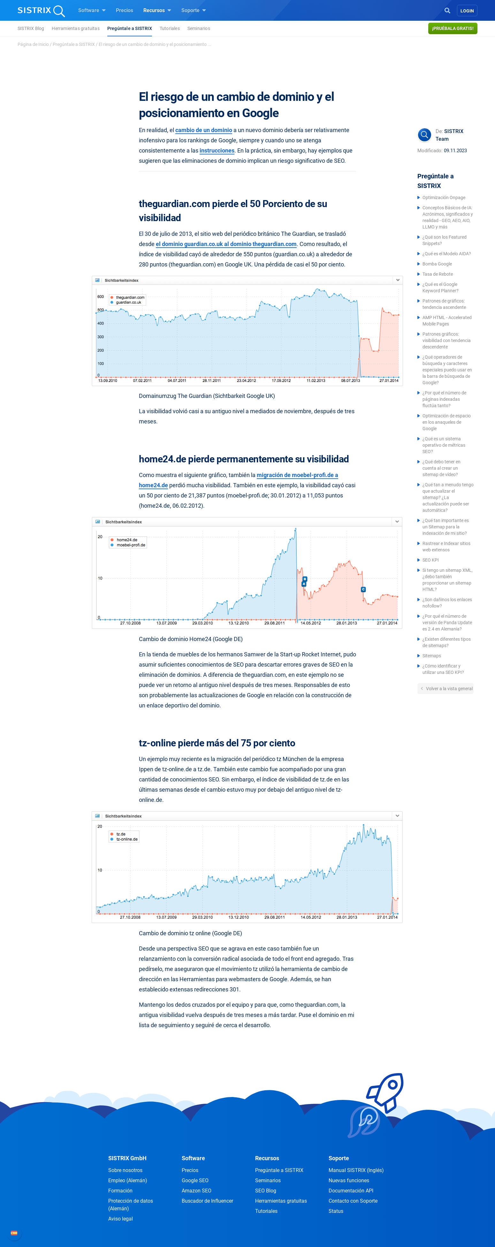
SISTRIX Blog (31, 28)
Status (336, 1211)
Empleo (127, 1180)
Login (467, 10)
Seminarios (198, 28)
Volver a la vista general (449, 688)
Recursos (157, 10)
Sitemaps (432, 655)
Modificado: (430, 150)
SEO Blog (265, 1191)
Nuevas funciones (349, 1180)
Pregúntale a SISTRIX (129, 28)
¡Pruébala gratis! (453, 28)
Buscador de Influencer (207, 1201)
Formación (120, 1191)
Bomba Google (437, 263)
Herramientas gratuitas (75, 28)
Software (92, 10)
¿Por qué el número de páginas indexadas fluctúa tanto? (444, 399)
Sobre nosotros (125, 1170)
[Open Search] (447, 10)
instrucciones (217, 150)
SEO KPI (431, 560)
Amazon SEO (196, 1191)
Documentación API (351, 1191)
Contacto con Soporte (353, 1201)
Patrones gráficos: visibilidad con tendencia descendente (447, 340)
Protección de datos (130, 1205)
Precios (124, 10)
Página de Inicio (33, 44)
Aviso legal (120, 1219)
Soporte (193, 10)
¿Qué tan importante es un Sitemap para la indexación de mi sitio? (446, 527)
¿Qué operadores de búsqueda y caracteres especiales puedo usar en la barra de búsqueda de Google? (447, 370)
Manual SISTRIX (356, 1170)
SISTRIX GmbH (127, 1158)
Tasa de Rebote (438, 274)
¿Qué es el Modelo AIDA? (447, 253)
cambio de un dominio (203, 130)
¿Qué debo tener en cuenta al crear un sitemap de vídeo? (442, 468)
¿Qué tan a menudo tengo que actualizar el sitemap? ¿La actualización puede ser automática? (448, 497)
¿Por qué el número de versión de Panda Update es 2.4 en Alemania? (447, 622)
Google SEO (195, 1180)
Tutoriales (170, 28)
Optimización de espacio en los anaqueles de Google (447, 422)
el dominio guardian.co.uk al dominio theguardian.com (226, 244)
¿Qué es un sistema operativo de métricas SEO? (444, 445)
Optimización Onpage (444, 197)
